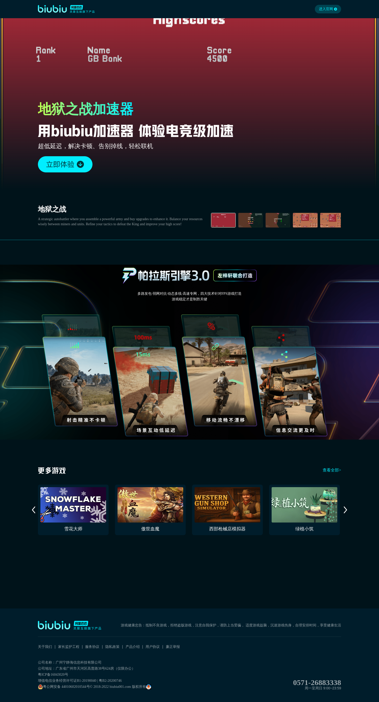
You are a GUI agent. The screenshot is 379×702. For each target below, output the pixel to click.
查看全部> (332, 470)
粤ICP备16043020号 (53, 674)
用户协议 (153, 647)
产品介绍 (133, 647)
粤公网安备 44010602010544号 (64, 686)
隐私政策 (112, 647)
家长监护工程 (68, 647)
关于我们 (45, 647)
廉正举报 (173, 647)
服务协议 (92, 647)
